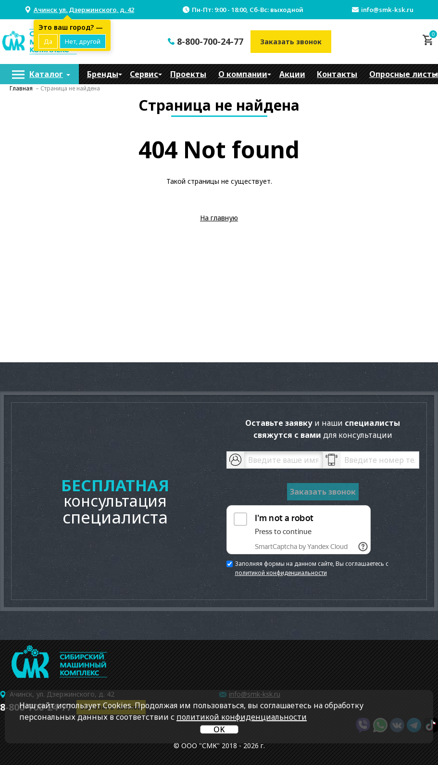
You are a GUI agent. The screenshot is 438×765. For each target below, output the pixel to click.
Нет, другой (82, 41)
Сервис (144, 74)
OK (219, 729)
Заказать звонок (291, 41)
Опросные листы (403, 74)
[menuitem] (39, 74)
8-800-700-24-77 (210, 41)
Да (48, 41)
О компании (242, 74)
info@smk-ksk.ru (387, 9)
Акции (292, 74)
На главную (219, 217)
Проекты (188, 74)
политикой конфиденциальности (281, 573)
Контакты (337, 74)
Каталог (46, 74)
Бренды (102, 74)
